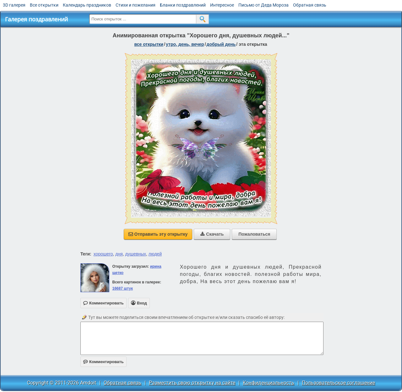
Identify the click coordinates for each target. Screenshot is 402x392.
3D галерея (14, 5)
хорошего (103, 253)
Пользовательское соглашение (338, 383)
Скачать (212, 234)
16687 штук (122, 288)
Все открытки (44, 5)
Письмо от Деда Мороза (263, 5)
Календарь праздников (87, 5)
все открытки (148, 44)
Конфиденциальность (268, 383)
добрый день (221, 44)
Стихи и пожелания (135, 5)
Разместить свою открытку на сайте (192, 383)
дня (118, 253)
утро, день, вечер (185, 44)
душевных (135, 253)
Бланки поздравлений (183, 5)
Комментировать (103, 361)
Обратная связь (309, 5)
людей (155, 253)
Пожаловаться (254, 234)
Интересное (222, 5)
